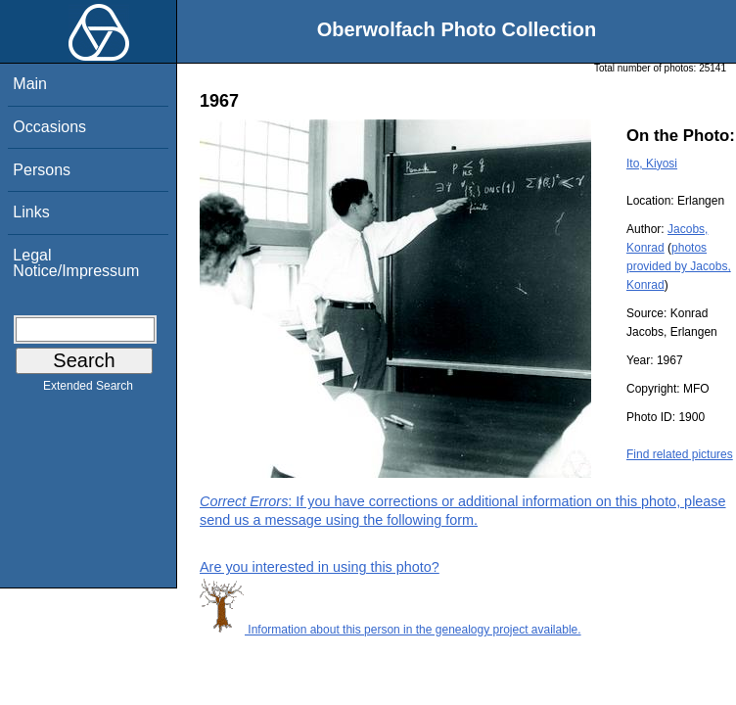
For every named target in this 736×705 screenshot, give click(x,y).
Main (30, 83)
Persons (41, 170)
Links (31, 212)
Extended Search (88, 390)
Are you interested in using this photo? (319, 567)
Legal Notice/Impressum (76, 263)
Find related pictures (679, 454)
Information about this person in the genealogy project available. (390, 629)
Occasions (49, 126)
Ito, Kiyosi (651, 163)
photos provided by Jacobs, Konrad (678, 266)
